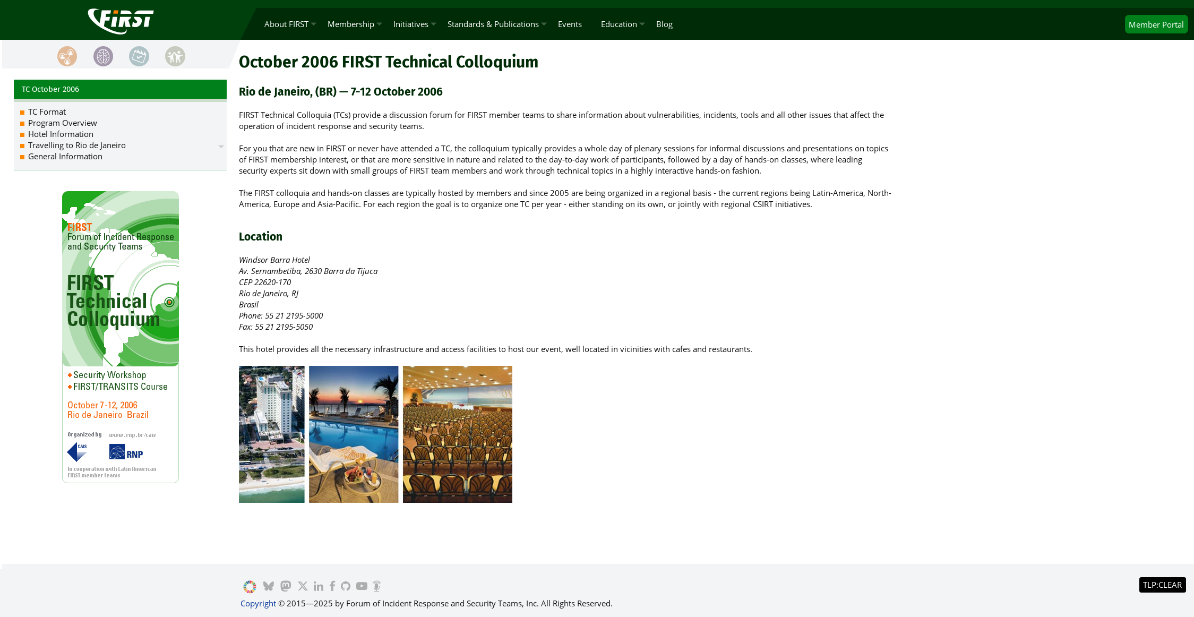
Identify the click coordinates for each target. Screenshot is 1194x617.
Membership (351, 24)
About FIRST (286, 24)
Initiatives (410, 24)
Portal (1156, 24)
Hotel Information (60, 133)
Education (619, 24)
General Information (65, 156)
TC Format (47, 111)
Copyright (258, 603)
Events (570, 24)
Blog (664, 24)
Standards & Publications (493, 24)
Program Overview (62, 122)
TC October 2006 (50, 89)
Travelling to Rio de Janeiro (77, 145)
